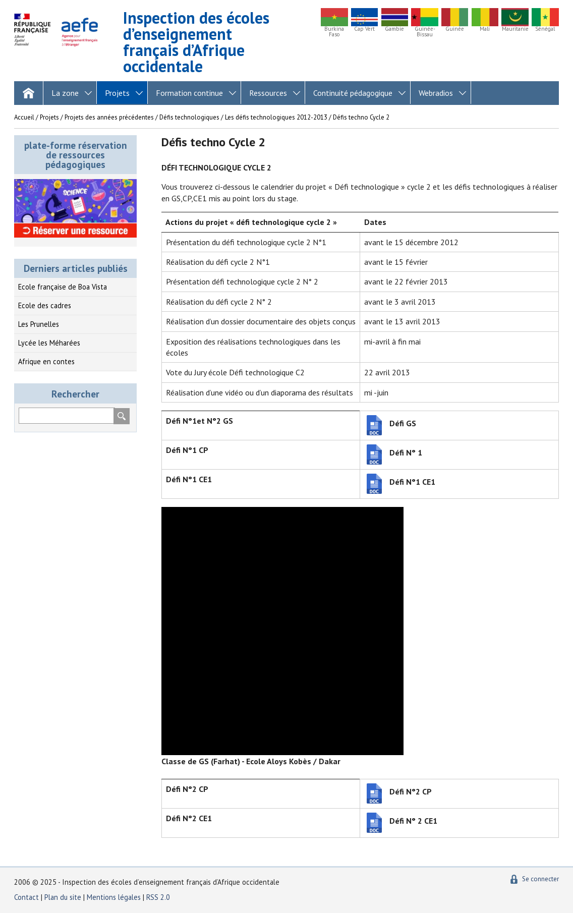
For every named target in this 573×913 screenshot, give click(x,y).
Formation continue (189, 93)
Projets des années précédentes (109, 117)
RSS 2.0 (158, 897)
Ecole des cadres (44, 305)
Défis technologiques (189, 117)
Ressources (268, 93)
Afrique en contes (46, 361)
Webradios (436, 93)
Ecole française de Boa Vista (62, 287)
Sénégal (545, 29)
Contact (26, 897)
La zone (65, 93)
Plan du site (63, 897)
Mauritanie (515, 29)
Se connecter (540, 879)
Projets (117, 93)
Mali (485, 29)
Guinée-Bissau (425, 31)
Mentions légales (114, 897)
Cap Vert (364, 29)
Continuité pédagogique (352, 93)
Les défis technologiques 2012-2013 (276, 117)
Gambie (394, 29)
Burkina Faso (334, 31)
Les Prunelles (38, 324)
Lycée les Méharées (49, 343)
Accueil (24, 117)
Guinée (454, 29)
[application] (282, 631)
